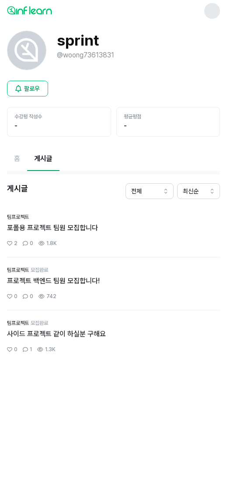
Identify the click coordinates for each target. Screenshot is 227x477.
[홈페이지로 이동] (17, 158)
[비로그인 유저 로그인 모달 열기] (27, 88)
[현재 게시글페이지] (43, 158)
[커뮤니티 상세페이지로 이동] (113, 230)
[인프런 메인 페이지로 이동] (50, 10)
